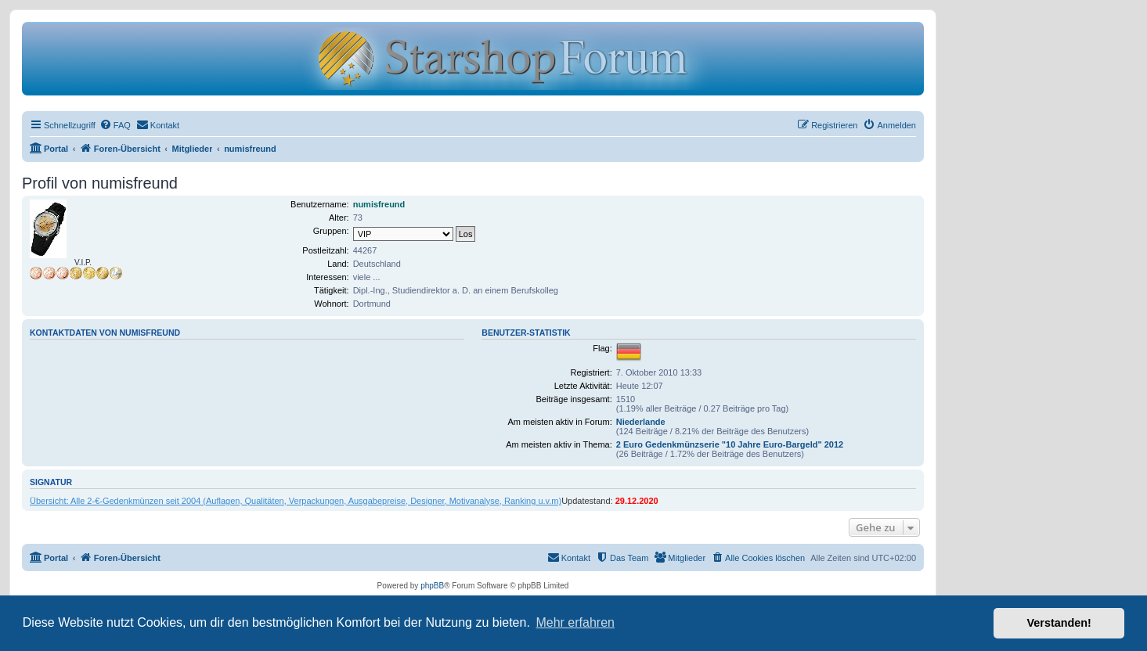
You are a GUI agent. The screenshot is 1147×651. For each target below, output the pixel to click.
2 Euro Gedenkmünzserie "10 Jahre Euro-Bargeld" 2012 (729, 444)
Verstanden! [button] (1059, 623)
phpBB (432, 585)
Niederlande (640, 421)
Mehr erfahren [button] (575, 622)
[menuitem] (115, 125)
